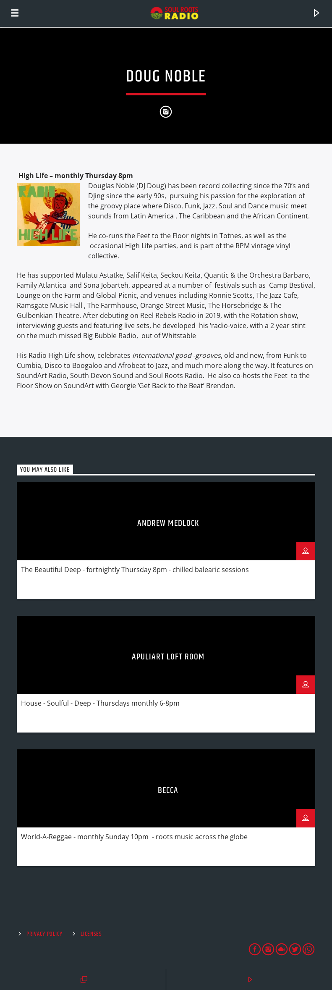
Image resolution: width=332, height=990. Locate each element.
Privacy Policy (44, 934)
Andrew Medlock (168, 523)
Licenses (91, 934)
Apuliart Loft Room (168, 657)
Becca (168, 790)
